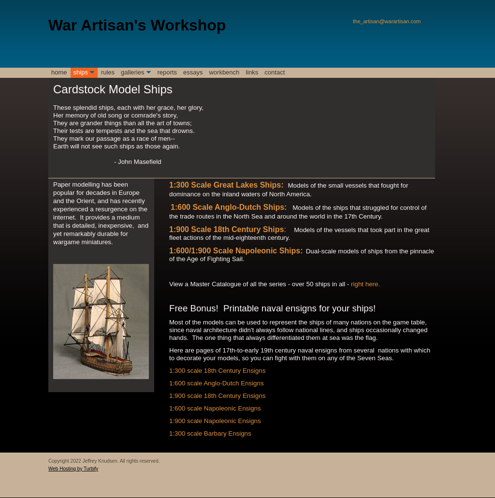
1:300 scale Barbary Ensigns (210, 433)
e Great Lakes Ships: (245, 185)
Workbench (224, 72)
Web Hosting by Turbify (73, 468)
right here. (365, 284)
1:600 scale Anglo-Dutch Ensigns (216, 383)
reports (167, 72)
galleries (132, 72)
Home (59, 72)
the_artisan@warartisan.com (387, 21)
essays (193, 72)
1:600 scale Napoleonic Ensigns (215, 408)
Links (252, 72)
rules (108, 72)
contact (274, 72)
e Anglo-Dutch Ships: (247, 207)
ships (80, 72)
